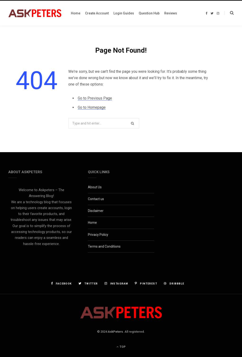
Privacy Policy (98, 235)
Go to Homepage (92, 107)
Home (92, 222)
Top (121, 346)
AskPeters (115, 331)
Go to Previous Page (95, 98)
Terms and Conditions (104, 246)
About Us (95, 187)
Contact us (96, 199)
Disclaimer (96, 211)
